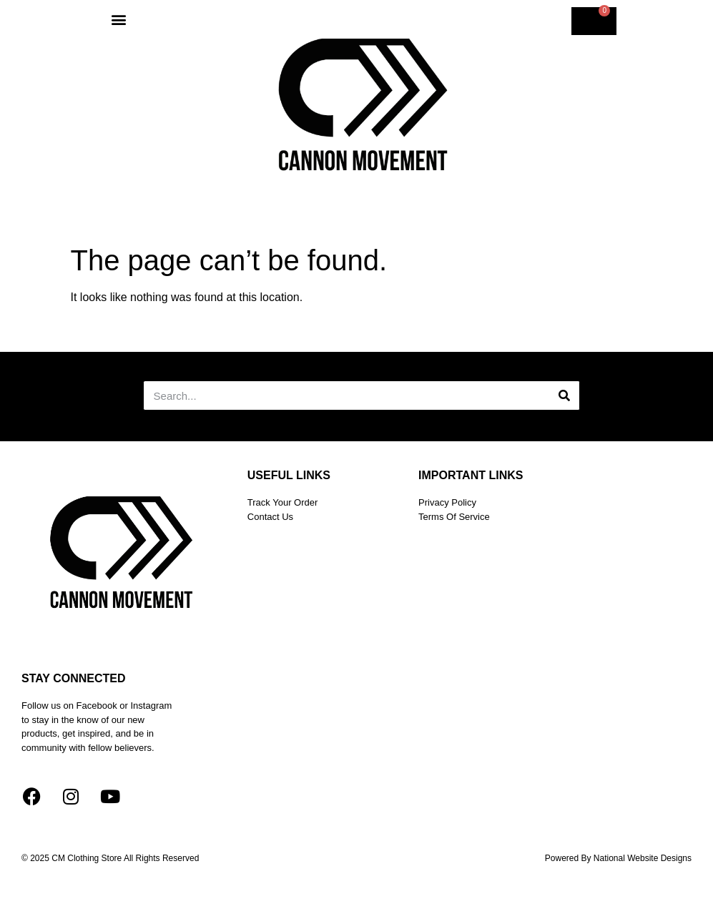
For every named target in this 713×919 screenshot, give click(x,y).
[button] (119, 19)
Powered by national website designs (618, 858)
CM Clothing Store (87, 858)
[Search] (564, 395)
